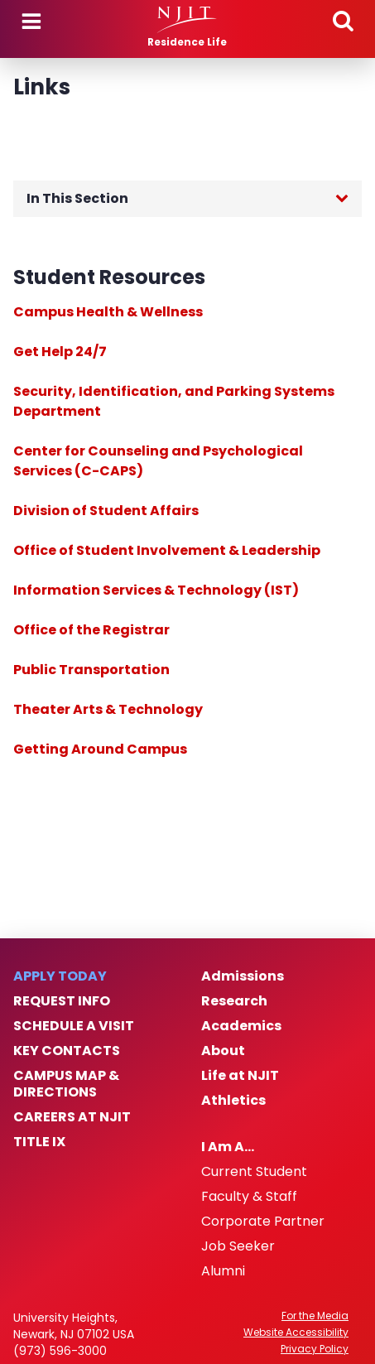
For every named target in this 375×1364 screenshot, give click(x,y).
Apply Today (60, 976)
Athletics (233, 1100)
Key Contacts (66, 1051)
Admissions (242, 976)
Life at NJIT (240, 1076)
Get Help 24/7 (60, 351)
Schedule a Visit (73, 1026)
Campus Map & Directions (66, 1084)
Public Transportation (91, 669)
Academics (241, 1026)
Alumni (223, 1271)
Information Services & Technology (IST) (156, 590)
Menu (31, 21)
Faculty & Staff (249, 1196)
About (223, 1051)
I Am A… (227, 1147)
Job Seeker (238, 1246)
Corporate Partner (263, 1221)
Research (234, 1001)
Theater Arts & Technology (108, 709)
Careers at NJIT (72, 1117)
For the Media (315, 1316)
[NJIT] (187, 20)
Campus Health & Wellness (108, 311)
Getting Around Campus (100, 749)
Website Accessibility (296, 1332)
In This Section (77, 198)
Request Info (61, 1001)
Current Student (254, 1172)
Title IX (39, 1142)
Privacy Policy (315, 1349)
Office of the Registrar (91, 629)
